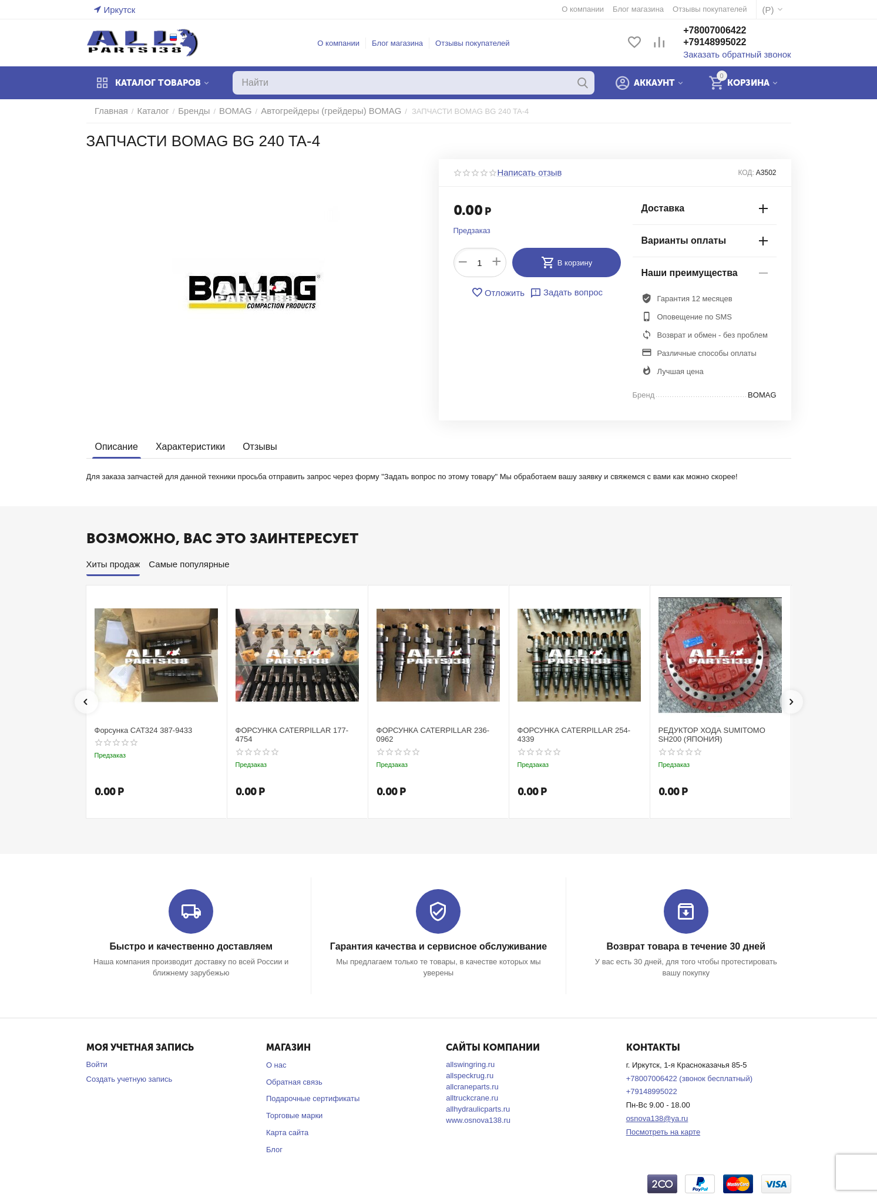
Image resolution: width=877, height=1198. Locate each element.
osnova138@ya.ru (657, 1117)
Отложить (502, 292)
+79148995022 (728, 43)
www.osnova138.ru (478, 1119)
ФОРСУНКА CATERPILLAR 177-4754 (292, 735)
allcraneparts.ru (472, 1085)
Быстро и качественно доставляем (191, 946)
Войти (96, 1063)
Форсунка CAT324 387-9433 (144, 730)
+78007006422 (728, 31)
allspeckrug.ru (469, 1074)
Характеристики (186, 447)
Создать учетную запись (129, 1078)
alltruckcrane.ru (472, 1096)
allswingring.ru (470, 1063)
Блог (274, 1149)
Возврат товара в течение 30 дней (686, 946)
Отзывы (252, 447)
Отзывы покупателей (479, 43)
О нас (276, 1063)
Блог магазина (404, 43)
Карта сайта (287, 1132)
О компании (345, 43)
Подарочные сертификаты (312, 1097)
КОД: (746, 173)
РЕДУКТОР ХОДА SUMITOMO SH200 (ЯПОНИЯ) (711, 735)
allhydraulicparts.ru (478, 1107)
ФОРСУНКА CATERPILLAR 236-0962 (433, 735)
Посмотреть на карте (663, 1131)
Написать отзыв (526, 173)
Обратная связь (294, 1080)
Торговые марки (294, 1114)
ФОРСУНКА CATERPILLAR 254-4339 (574, 735)
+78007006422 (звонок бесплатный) (689, 1077)
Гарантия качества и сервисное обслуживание (438, 946)
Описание (115, 447)
